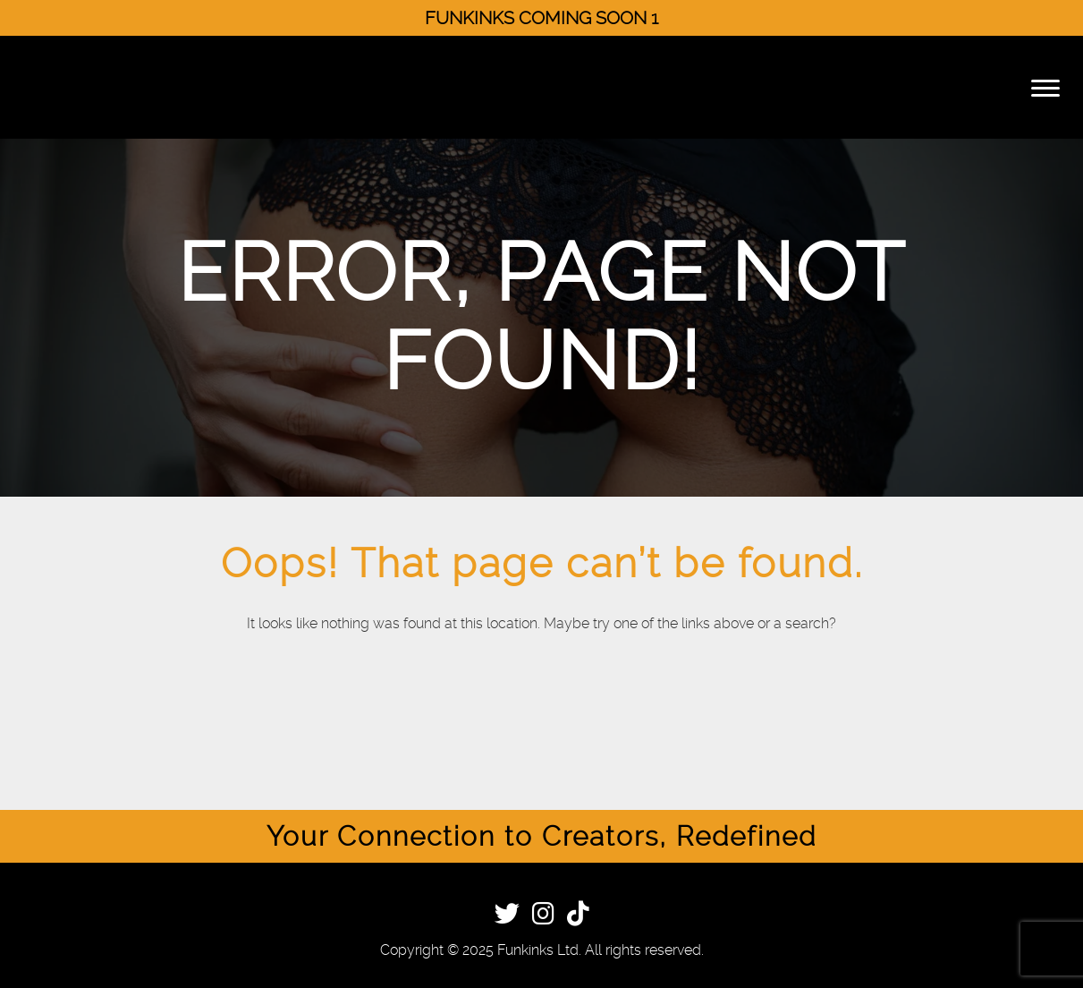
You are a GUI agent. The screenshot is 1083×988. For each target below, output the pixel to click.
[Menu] (1045, 87)
